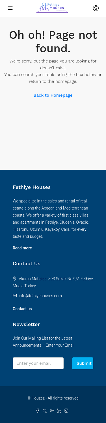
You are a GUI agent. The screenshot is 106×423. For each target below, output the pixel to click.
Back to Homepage (53, 95)
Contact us (22, 309)
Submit (84, 363)
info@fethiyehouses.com (40, 295)
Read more (22, 248)
